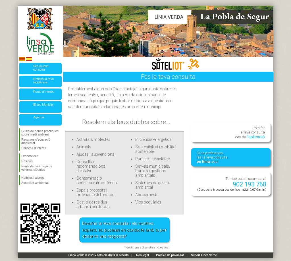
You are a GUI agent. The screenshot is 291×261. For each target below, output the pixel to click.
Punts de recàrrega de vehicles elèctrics (36, 168)
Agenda (38, 117)
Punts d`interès (43, 91)
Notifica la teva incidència (43, 80)
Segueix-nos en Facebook (22, 194)
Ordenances (29, 156)
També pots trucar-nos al (231, 184)
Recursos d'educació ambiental (35, 141)
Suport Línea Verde (204, 255)
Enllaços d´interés (33, 148)
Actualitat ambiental (35, 182)
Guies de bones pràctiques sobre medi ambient (40, 132)
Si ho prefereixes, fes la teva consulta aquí (212, 157)
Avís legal (142, 255)
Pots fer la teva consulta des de (250, 132)
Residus (27, 161)
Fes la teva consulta (41, 67)
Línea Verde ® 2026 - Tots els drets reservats (98, 255)
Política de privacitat (170, 255)
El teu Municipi (43, 104)
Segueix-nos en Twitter (31, 194)
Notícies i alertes (32, 177)
